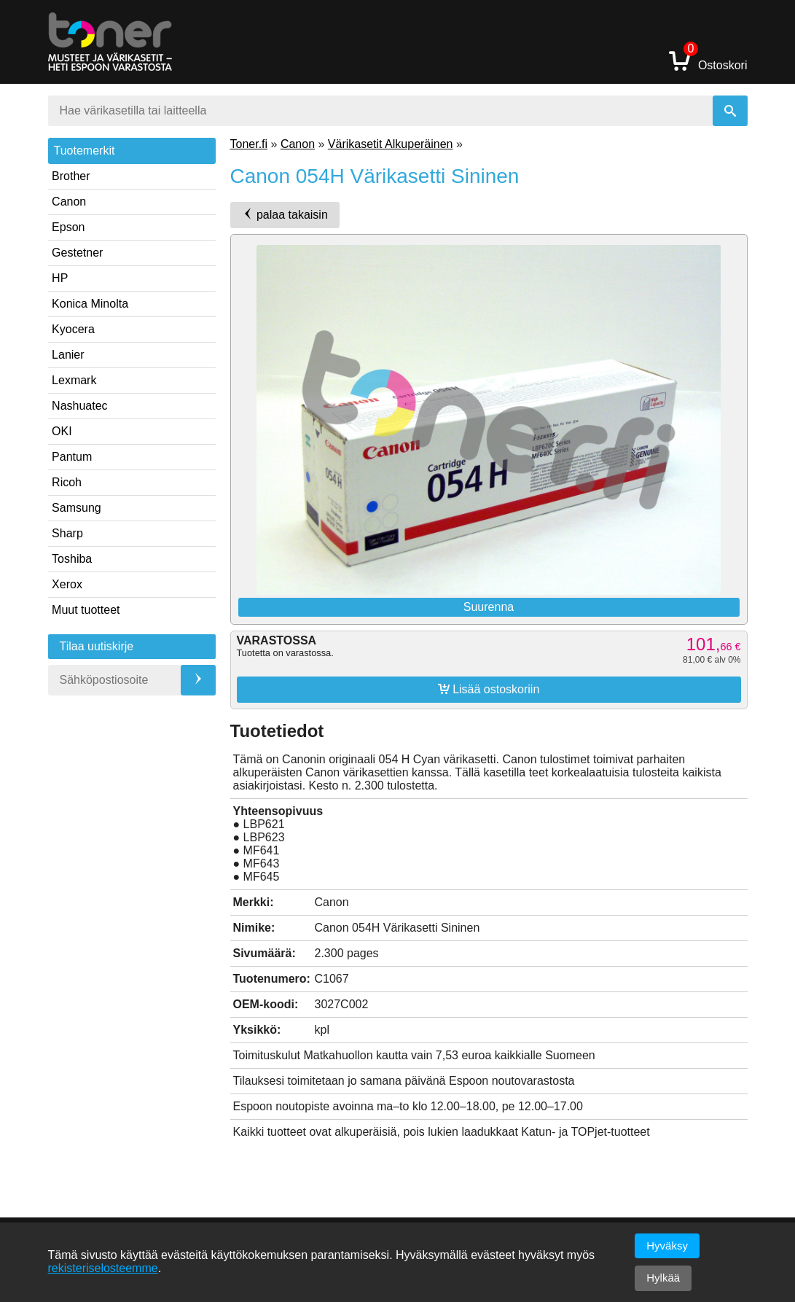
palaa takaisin (285, 214)
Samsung (76, 508)
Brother (71, 176)
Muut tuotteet (86, 610)
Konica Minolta (90, 303)
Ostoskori (708, 60)
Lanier (68, 354)
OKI (62, 431)
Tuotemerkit (84, 150)
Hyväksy (667, 1245)
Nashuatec (80, 405)
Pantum (72, 457)
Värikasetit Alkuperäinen (390, 144)
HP (60, 278)
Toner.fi (249, 144)
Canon (69, 201)
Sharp (67, 533)
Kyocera (73, 329)
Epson (68, 227)
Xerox (67, 584)
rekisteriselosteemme (103, 1268)
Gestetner (77, 252)
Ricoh (67, 482)
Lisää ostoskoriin (489, 688)
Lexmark (74, 380)
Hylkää (663, 1277)
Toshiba (72, 559)
